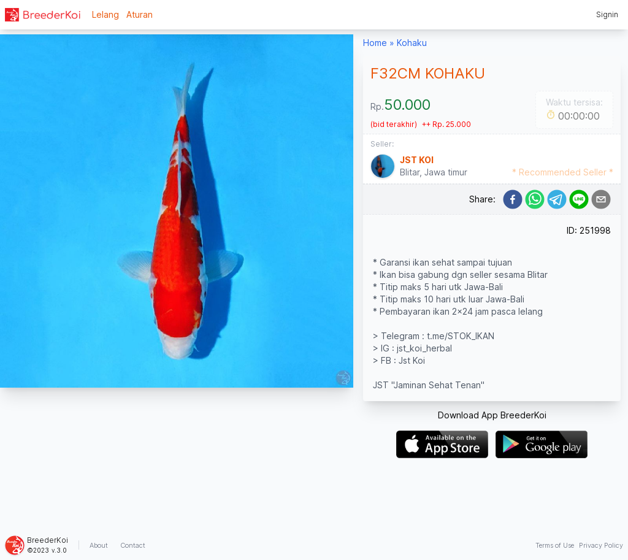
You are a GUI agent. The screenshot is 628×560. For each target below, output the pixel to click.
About (99, 545)
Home (375, 42)
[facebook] (513, 199)
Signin (607, 14)
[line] (579, 199)
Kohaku (412, 42)
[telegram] (557, 199)
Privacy (601, 545)
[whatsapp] (535, 199)
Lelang (105, 14)
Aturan (139, 14)
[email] (601, 199)
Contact (132, 545)
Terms (554, 545)
